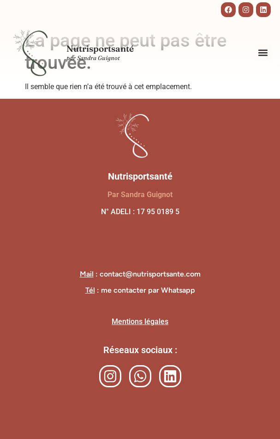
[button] (263, 52)
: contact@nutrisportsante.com (140, 274)
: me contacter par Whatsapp (140, 290)
